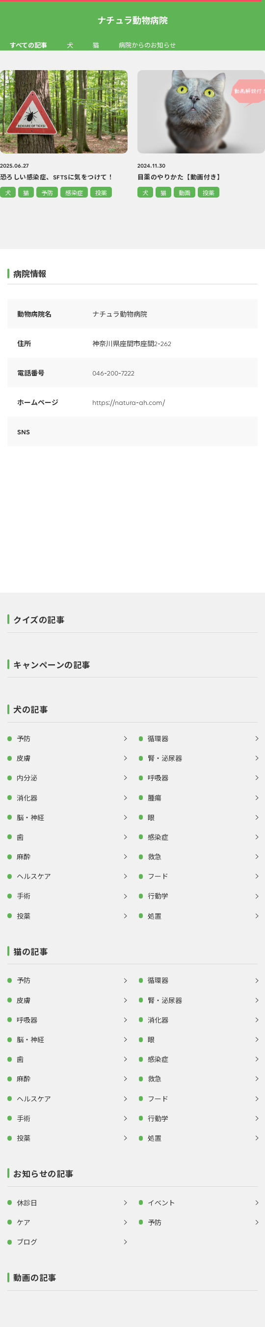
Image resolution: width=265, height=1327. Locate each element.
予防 (47, 192)
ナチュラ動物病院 (132, 19)
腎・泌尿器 (165, 758)
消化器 (27, 797)
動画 (184, 192)
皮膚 (23, 758)
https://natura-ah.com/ (128, 402)
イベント (161, 1202)
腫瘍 (154, 797)
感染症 (74, 192)
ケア (23, 1222)
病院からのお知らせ (147, 45)
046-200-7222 (113, 372)
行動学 (158, 896)
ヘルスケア (34, 876)
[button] (132, 622)
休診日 (27, 1202)
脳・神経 (30, 817)
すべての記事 (28, 45)
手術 (23, 896)
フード (158, 876)
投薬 (101, 192)
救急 (154, 856)
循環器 (158, 738)
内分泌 (27, 777)
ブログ (27, 1242)
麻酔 (23, 856)
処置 (154, 916)
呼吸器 (158, 777)
